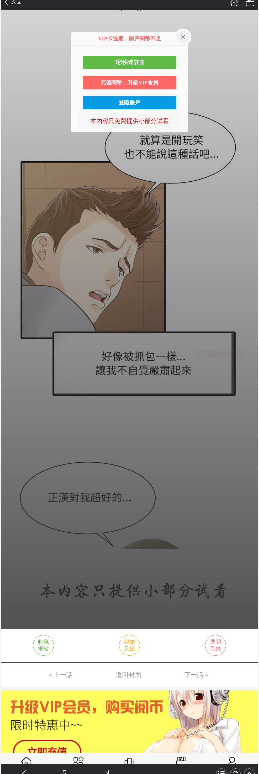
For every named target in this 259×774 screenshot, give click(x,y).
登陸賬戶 (129, 102)
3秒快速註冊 (129, 62)
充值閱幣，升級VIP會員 (129, 82)
